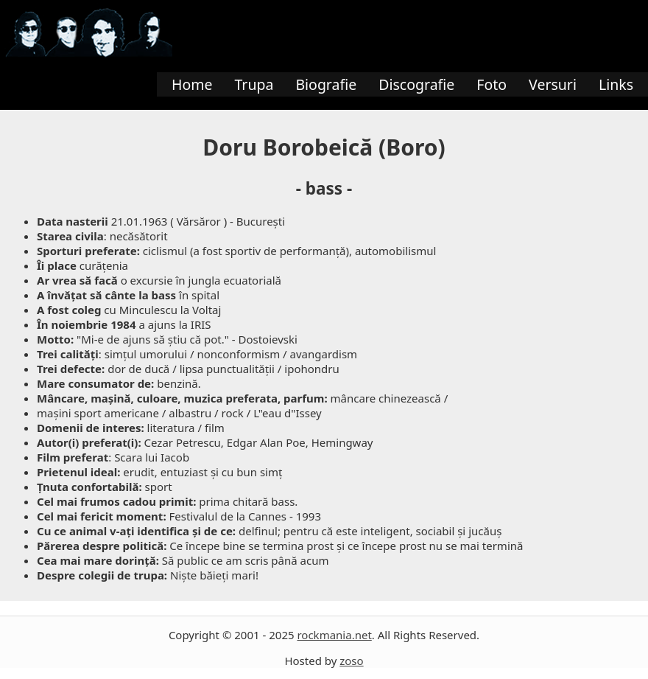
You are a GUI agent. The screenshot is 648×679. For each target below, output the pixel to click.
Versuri (553, 84)
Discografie (416, 84)
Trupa (253, 84)
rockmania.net (334, 634)
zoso (351, 660)
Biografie (325, 84)
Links (616, 84)
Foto (491, 84)
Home (192, 84)
